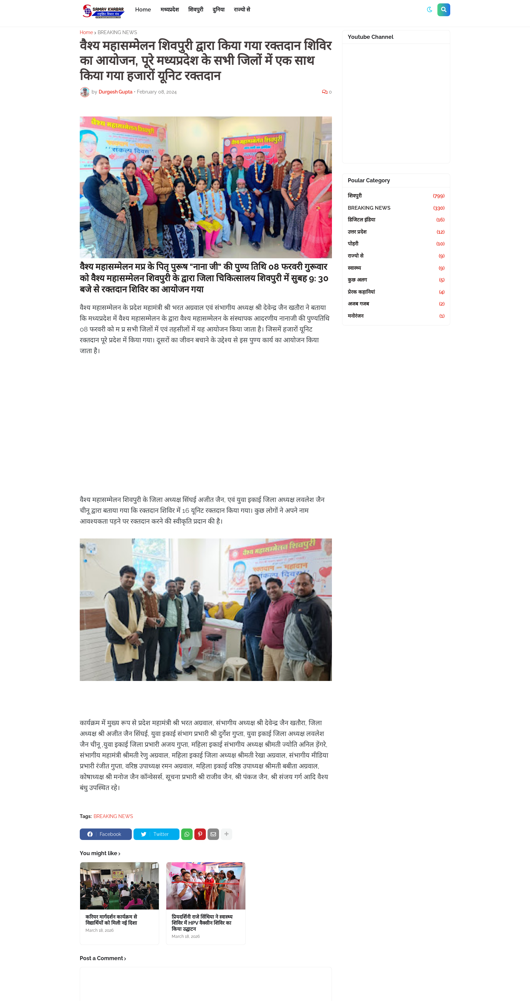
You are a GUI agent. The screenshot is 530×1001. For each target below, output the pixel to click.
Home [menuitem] (143, 9)
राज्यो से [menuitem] (242, 9)
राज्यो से (396, 256)
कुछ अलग (396, 280)
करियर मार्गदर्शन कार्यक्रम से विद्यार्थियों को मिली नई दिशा (111, 920)
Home (86, 32)
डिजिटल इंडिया (396, 220)
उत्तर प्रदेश (396, 232)
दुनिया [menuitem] (218, 9)
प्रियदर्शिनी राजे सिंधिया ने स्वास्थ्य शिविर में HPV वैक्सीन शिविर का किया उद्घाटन (202, 923)
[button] (429, 9)
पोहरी (396, 244)
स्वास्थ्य (396, 268)
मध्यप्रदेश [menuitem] (170, 9)
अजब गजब (396, 304)
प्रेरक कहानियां (396, 292)
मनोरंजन (396, 316)
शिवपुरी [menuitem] (195, 9)
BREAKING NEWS (117, 32)
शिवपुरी (396, 196)
